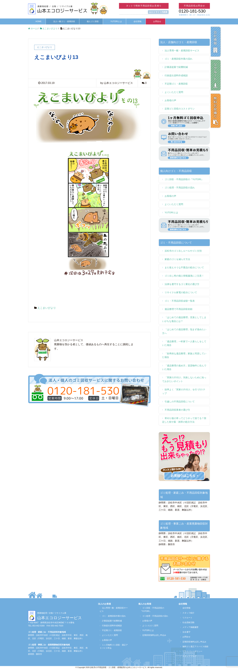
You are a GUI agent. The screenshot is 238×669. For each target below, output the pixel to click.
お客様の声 (170, 100)
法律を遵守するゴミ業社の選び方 (182, 284)
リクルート (186, 617)
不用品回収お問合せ (194, 5)
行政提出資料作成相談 (176, 75)
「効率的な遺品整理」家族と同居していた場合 (184, 355)
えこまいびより (46, 307)
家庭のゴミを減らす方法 (177, 259)
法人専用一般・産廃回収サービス (182, 50)
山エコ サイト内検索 (158, 12)
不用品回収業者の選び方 (177, 409)
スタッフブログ (188, 656)
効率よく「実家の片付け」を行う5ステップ (183, 391)
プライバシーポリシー (191, 651)
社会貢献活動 (187, 622)
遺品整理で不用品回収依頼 (178, 309)
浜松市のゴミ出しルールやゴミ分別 (183, 250)
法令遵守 (185, 632)
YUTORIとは (116, 21)
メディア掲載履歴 (189, 627)
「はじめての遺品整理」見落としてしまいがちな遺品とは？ (184, 319)
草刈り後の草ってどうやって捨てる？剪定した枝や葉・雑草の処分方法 (184, 420)
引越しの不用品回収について (180, 401)
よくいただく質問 (174, 92)
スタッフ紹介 (187, 613)
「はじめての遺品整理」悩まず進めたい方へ (184, 331)
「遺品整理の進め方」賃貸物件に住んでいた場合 (184, 367)
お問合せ (157, 21)
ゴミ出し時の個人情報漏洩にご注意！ (184, 275)
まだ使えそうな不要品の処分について (184, 267)
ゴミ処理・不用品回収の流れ (180, 187)
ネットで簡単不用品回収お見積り (144, 5)
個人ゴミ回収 (93, 21)
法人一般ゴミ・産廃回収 (64, 21)
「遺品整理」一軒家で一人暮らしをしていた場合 (184, 343)
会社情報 (137, 21)
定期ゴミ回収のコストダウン (180, 108)
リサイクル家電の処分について (181, 292)
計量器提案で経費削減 (176, 67)
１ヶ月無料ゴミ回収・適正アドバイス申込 (113, 646)
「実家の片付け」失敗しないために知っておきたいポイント (184, 379)
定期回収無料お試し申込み (152, 635)
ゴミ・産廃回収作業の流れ (178, 58)
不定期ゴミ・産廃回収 (176, 83)
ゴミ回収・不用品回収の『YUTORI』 (184, 179)
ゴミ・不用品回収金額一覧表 (180, 300)
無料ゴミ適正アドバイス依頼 (194, 646)
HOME (38, 21)
